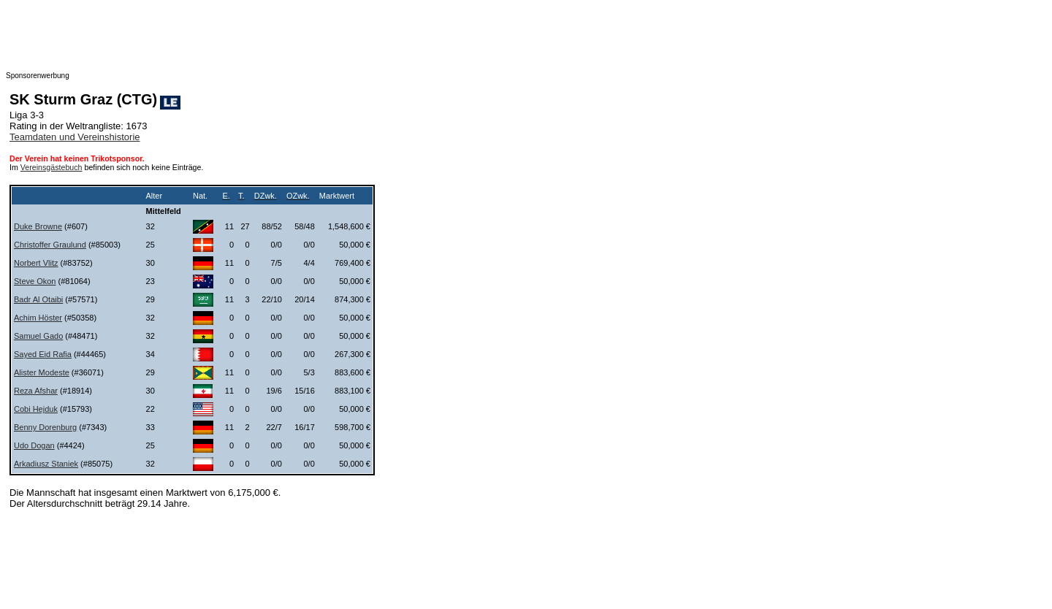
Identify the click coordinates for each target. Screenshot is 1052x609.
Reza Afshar (36, 390)
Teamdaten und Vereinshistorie (74, 136)
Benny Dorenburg (45, 427)
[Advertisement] (298, 39)
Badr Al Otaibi (38, 299)
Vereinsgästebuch (51, 167)
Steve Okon (35, 281)
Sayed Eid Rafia (43, 354)
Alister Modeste (41, 372)
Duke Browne (38, 226)
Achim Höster (38, 317)
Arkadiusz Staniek (46, 463)
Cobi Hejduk (36, 409)
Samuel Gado (38, 336)
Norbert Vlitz (36, 262)
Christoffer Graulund (50, 244)
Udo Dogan (34, 445)
